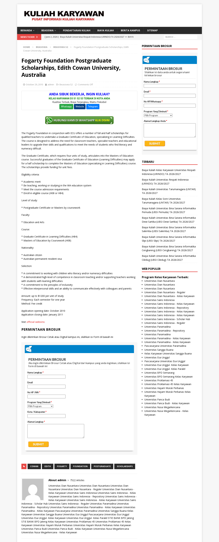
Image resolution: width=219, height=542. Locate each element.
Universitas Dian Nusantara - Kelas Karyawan (169, 296)
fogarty (62, 466)
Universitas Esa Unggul (75, 514)
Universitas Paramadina (103, 503)
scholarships (125, 466)
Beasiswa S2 (66, 84)
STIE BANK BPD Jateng (121, 518)
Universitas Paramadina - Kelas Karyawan (99, 507)
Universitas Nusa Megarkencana (111, 528)
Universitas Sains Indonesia (82, 492)
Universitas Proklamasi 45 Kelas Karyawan (167, 384)
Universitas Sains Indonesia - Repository (82, 496)
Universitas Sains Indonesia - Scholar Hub (167, 319)
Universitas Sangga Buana (112, 510)
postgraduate (102, 466)
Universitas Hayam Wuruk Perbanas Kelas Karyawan (102, 525)
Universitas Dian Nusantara (63, 485)
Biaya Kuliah (105, 30)
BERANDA (26, 30)
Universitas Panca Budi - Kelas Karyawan (70, 528)
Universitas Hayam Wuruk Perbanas (53, 525)
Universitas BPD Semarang (159, 372)
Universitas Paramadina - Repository (164, 330)
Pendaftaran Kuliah (76, 30)
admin (51, 84)
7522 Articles (77, 480)
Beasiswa (41, 47)
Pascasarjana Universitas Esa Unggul (108, 514)
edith (47, 466)
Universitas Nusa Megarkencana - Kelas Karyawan (49, 532)
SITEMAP (152, 30)
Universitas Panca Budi (34, 528)
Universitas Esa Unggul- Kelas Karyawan (43, 518)
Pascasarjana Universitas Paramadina (76, 510)
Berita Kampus (130, 30)
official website (35, 321)
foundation (80, 466)
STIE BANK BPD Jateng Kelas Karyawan (43, 521)
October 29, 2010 (34, 84)
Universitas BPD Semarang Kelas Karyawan (168, 376)
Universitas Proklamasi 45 (80, 521)
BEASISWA (47, 30)
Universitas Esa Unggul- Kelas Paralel (86, 518)
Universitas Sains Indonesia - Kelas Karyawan (92, 500)
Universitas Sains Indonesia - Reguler (68, 503)
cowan (34, 466)
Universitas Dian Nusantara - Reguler (81, 489)
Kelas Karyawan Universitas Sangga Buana (168, 353)
